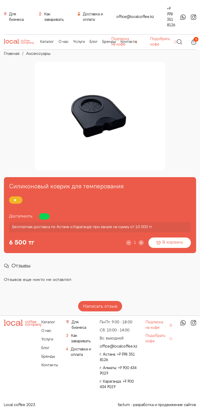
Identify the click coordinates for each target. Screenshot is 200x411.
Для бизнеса (14, 17)
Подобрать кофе (163, 41)
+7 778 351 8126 (171, 17)
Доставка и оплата (90, 17)
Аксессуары (38, 54)
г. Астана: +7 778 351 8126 (117, 357)
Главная (12, 54)
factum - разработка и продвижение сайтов (157, 405)
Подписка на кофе (124, 41)
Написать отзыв (100, 306)
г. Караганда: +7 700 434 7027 (117, 384)
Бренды (109, 42)
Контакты (49, 365)
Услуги (79, 42)
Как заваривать (51, 17)
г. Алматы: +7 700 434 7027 (118, 370)
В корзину (169, 242)
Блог (94, 42)
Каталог (47, 42)
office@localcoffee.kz (135, 17)
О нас (63, 42)
